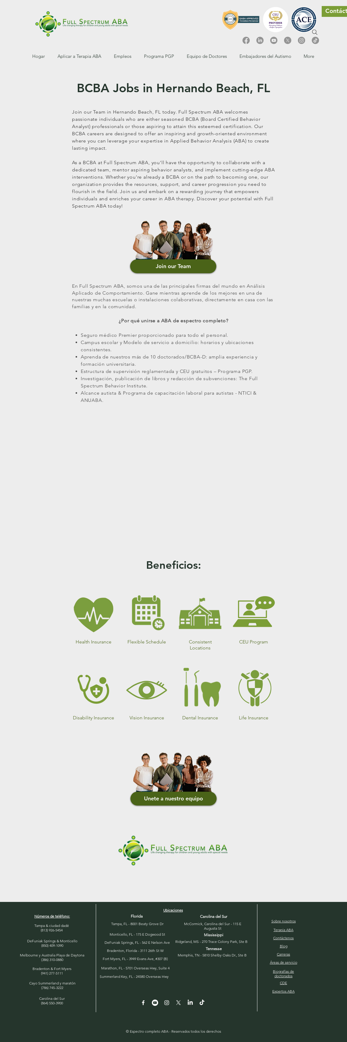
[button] (123, 56)
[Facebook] (246, 40)
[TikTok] (315, 40)
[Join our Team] (173, 266)
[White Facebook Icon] (143, 1003)
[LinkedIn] (260, 40)
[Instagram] (301, 40)
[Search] (314, 32)
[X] (287, 40)
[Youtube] (273, 40)
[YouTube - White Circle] (155, 1003)
